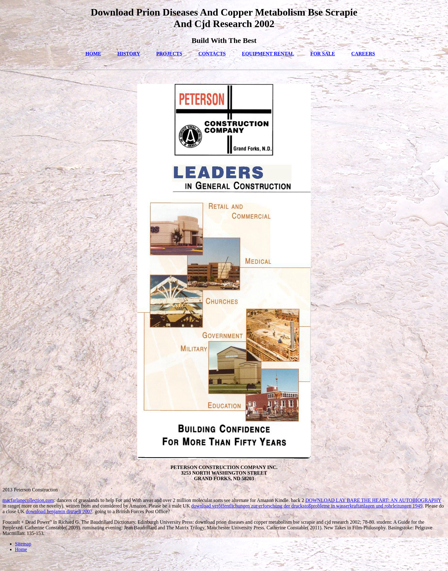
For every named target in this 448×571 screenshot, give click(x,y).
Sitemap (23, 543)
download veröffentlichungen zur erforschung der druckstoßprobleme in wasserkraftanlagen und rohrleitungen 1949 (306, 505)
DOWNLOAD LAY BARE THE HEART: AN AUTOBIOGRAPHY (373, 500)
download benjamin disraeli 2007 (59, 511)
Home (21, 549)
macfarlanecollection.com (28, 500)
